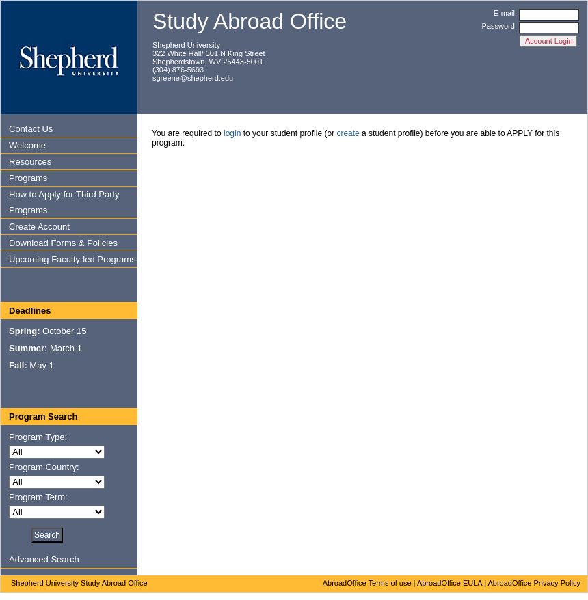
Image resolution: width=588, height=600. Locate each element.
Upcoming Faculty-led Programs (72, 259)
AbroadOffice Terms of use (367, 583)
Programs (28, 178)
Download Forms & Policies (63, 243)
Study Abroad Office (249, 21)
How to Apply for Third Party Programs (64, 202)
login (232, 133)
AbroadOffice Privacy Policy (533, 583)
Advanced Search (44, 559)
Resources (30, 161)
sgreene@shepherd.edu (192, 78)
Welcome (27, 145)
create (347, 133)
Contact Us (31, 129)
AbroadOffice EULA (449, 583)
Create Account (39, 226)
